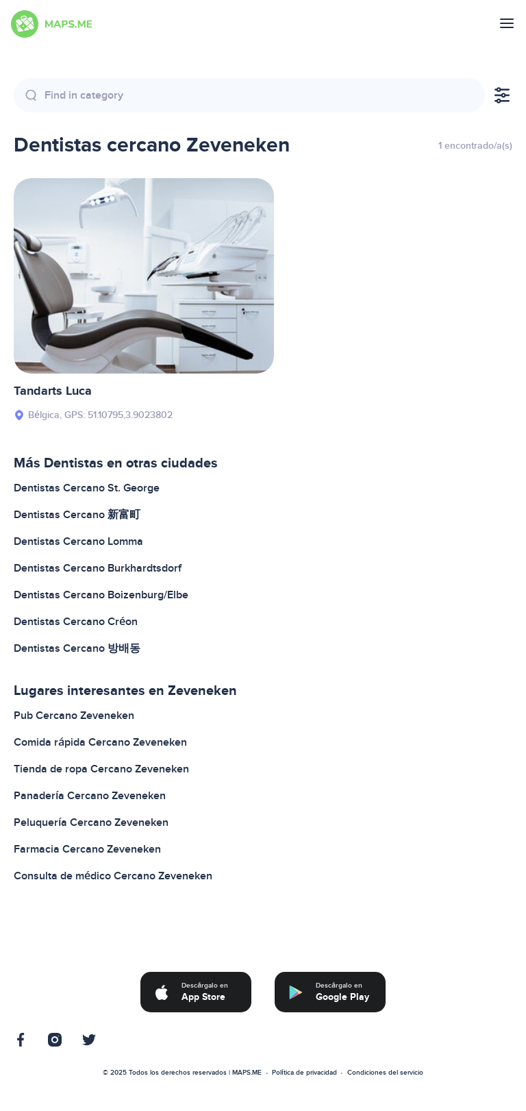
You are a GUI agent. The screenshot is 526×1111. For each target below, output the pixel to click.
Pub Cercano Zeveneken (74, 715)
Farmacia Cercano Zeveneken (87, 849)
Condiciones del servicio (385, 1073)
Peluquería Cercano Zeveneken (91, 822)
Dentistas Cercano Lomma (78, 541)
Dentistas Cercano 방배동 (77, 648)
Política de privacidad (304, 1073)
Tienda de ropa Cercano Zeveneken (101, 769)
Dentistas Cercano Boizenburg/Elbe (101, 595)
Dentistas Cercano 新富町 (77, 515)
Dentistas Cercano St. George (87, 488)
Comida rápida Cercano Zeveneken (100, 742)
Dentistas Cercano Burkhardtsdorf (97, 568)
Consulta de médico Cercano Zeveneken (113, 876)
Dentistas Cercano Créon (76, 621)
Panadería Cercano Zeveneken (90, 796)
